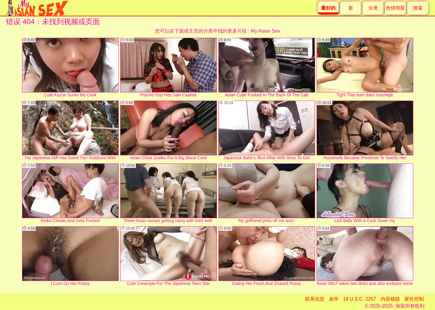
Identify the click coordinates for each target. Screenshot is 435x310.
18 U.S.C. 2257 (359, 299)
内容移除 (390, 299)
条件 (334, 299)
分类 (373, 8)
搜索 (418, 8)
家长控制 (414, 299)
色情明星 (395, 8)
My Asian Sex (265, 31)
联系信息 (314, 299)
